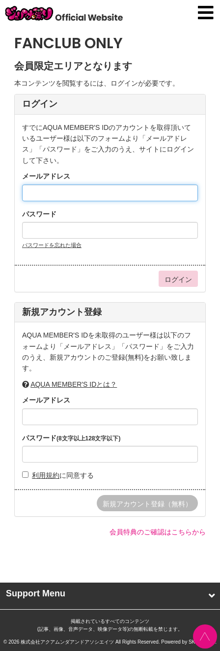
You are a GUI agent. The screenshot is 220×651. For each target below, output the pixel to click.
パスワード (39, 214)
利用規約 (45, 475)
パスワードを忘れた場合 (52, 245)
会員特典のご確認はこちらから (158, 532)
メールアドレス (46, 176)
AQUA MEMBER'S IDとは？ (73, 384)
